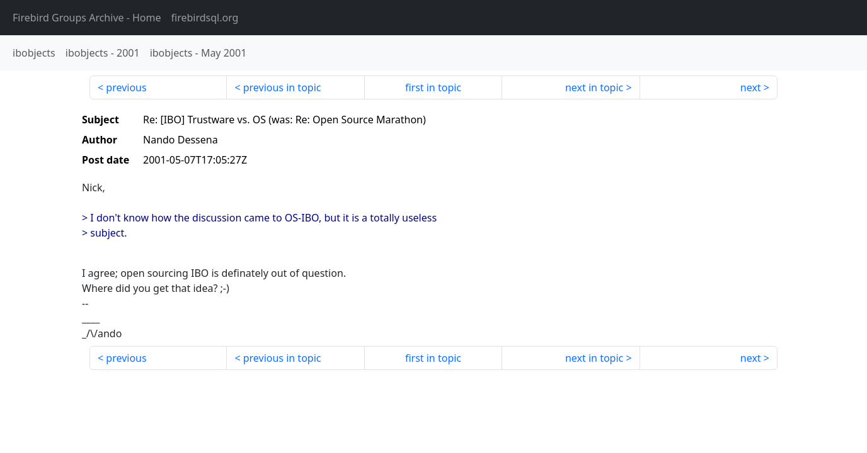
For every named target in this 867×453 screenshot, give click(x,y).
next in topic (594, 87)
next (750, 87)
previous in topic (282, 87)
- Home (87, 18)
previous (126, 87)
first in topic (433, 87)
